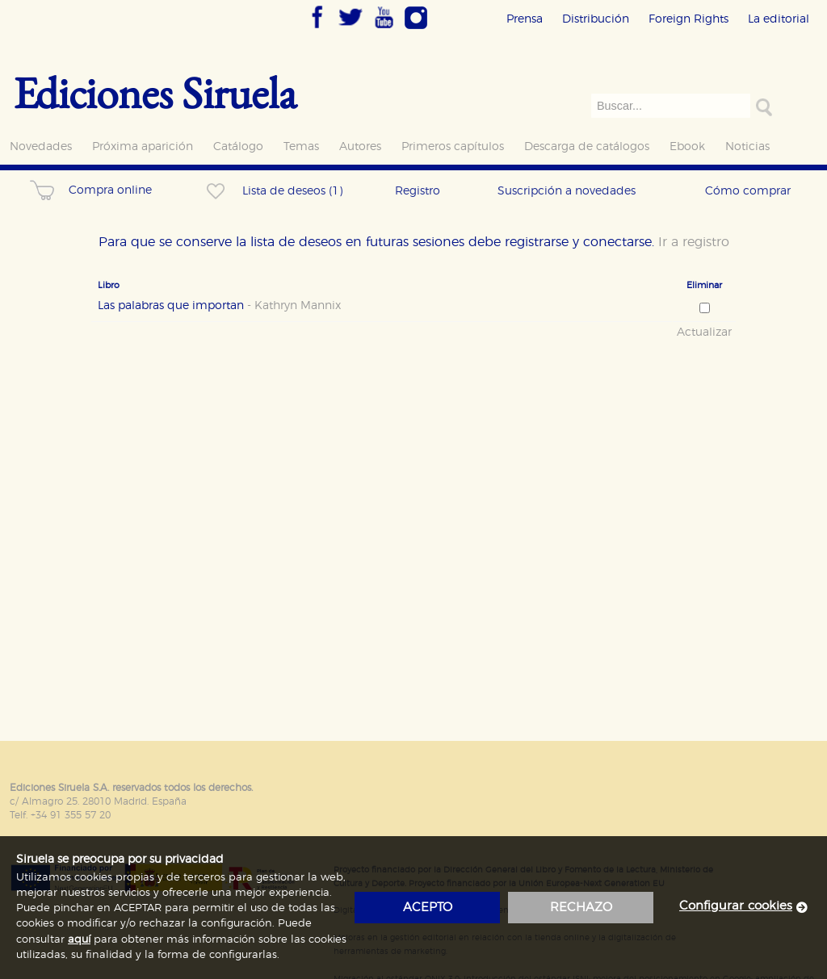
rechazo (581, 908)
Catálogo (238, 146)
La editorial (778, 19)
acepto (427, 908)
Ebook (687, 146)
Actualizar (704, 332)
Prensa (524, 19)
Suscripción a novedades (566, 191)
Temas (301, 146)
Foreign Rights (688, 19)
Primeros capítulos (452, 146)
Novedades (41, 146)
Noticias (747, 146)
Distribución (595, 19)
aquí (79, 940)
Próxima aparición (142, 146)
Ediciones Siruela (155, 92)
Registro (417, 191)
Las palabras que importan (219, 306)
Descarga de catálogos (586, 146)
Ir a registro (693, 242)
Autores (360, 146)
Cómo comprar (748, 191)
